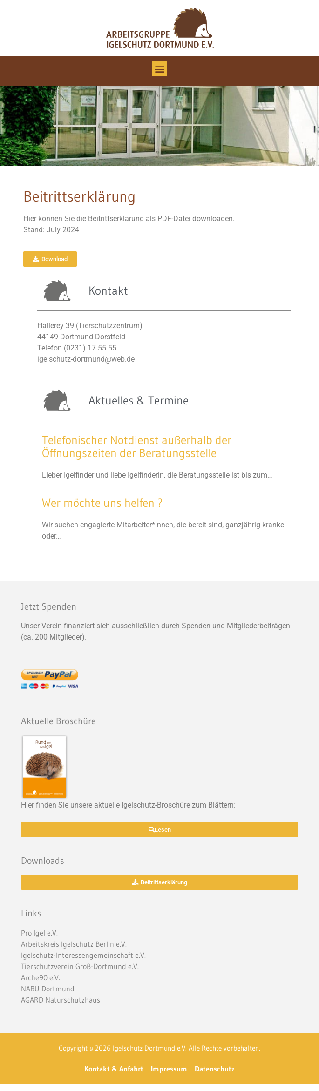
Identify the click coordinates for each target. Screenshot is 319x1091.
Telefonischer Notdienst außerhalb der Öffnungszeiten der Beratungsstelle (136, 446)
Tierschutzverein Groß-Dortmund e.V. (80, 966)
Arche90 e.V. (40, 977)
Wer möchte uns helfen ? (102, 503)
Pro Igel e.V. (39, 932)
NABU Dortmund (48, 988)
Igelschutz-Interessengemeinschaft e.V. (83, 955)
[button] (159, 68)
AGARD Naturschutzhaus (60, 999)
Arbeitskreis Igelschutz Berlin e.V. (74, 944)
